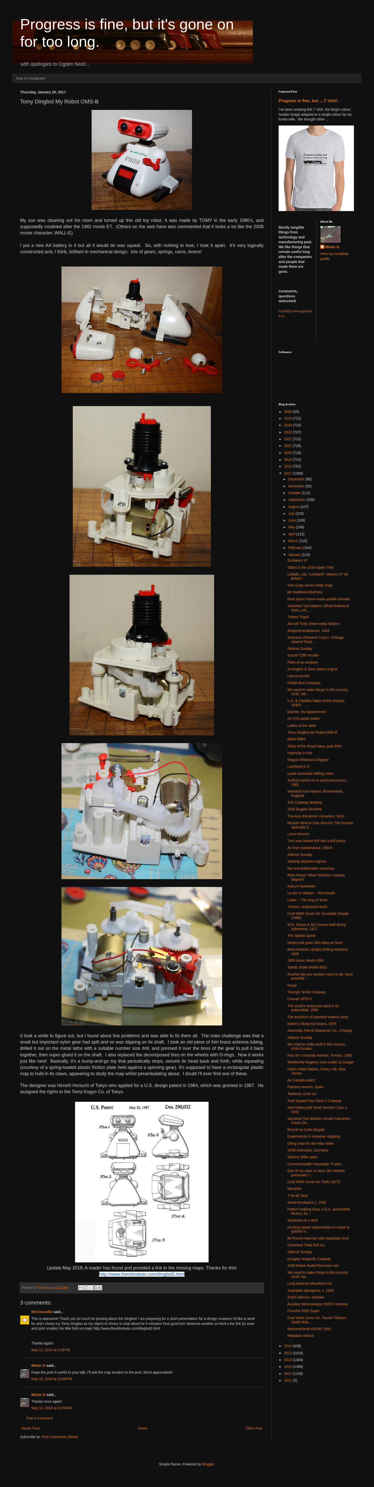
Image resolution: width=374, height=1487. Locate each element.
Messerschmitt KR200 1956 (309, 1329)
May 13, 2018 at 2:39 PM (50, 1350)
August (294, 507)
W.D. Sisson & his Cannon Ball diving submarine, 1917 (316, 927)
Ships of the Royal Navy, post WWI (314, 746)
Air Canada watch (301, 1080)
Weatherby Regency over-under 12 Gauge (320, 1062)
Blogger (208, 1464)
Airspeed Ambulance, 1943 (308, 631)
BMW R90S (296, 739)
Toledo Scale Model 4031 (307, 967)
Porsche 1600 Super (303, 1311)
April (292, 534)
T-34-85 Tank (297, 1196)
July (291, 513)
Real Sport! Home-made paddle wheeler (318, 599)
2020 (288, 453)
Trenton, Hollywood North (307, 907)
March (293, 541)
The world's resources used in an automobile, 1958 (313, 1008)
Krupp (292, 985)
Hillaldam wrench (300, 1336)
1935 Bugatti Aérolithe (304, 809)
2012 (288, 1374)
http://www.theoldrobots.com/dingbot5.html (141, 1274)
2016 (288, 1346)
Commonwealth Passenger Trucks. (314, 1164)
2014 (288, 1360)
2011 (288, 1380)
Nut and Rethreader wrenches (310, 868)
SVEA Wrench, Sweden (305, 1297)
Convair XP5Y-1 (299, 999)
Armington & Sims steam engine (312, 669)
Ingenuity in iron (299, 753)
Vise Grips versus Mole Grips (310, 585)
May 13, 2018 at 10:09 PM (51, 1379)
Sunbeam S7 (297, 560)
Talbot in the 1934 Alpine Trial (310, 567)
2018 (288, 466)
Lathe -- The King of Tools (307, 900)
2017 (288, 473)
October (295, 493)
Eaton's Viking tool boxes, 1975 (311, 1024)
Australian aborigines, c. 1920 (310, 1290)
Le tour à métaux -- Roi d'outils (311, 893)
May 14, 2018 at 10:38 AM (51, 1408)
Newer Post (30, 1428)
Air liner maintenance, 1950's (310, 848)
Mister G (38, 1366)
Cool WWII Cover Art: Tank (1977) (313, 1182)
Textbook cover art (301, 1094)
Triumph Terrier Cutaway (306, 992)
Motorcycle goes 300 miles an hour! (315, 943)
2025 (288, 418)
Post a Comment (39, 1418)
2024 (288, 425)
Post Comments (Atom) (60, 1437)
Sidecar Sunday (299, 648)
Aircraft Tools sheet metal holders (313, 624)
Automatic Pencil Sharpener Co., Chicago (319, 1030)
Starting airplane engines (306, 861)
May (292, 527)
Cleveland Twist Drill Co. (306, 1245)
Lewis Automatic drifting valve (310, 773)
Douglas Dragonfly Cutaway (309, 1259)
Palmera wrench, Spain (305, 1087)
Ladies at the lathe (301, 726)
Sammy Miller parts (302, 1157)
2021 (288, 446)
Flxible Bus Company (304, 683)
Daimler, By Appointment (306, 712)
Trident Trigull (297, 617)
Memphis (294, 1189)
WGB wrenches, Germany (307, 1150)
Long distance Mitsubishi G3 (309, 1283)
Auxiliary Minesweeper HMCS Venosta (317, 1304)
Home (142, 1428)
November (296, 486)
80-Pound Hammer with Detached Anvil (318, 1238)
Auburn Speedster (301, 886)
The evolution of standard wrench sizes (317, 1017)
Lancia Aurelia (298, 676)
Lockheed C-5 (298, 766)
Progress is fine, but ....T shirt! (308, 100)
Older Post (254, 1428)
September (297, 500)
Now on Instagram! (31, 78)
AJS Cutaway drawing (304, 802)
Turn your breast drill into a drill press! (316, 841)
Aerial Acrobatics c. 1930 (306, 1202)
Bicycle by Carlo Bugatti (306, 1130)
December (296, 479)
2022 (288, 439)
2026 (288, 412)
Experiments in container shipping (313, 1136)
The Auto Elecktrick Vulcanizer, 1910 (315, 816)
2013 (288, 1367)
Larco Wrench (298, 834)
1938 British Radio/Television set (312, 1266)
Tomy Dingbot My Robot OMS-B (312, 732)
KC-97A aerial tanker (303, 719)
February (295, 548)
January (295, 555)
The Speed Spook (301, 936)
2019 (288, 460)
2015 (288, 1353)
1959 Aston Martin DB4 (305, 960)
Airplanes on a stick (302, 1220)
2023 (288, 432)
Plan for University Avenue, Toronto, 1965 (319, 1055)
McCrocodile (41, 1312)
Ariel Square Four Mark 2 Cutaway (314, 1101)
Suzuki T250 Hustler (303, 655)
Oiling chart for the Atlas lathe (310, 1143)
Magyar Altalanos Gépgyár (308, 760)
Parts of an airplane (302, 662)
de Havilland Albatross (304, 592)
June (292, 520)
